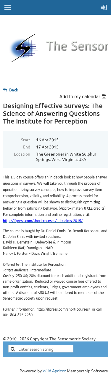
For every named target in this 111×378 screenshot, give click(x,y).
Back (13, 90)
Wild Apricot (54, 370)
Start (25, 139)
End (26, 146)
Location (22, 153)
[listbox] (83, 96)
